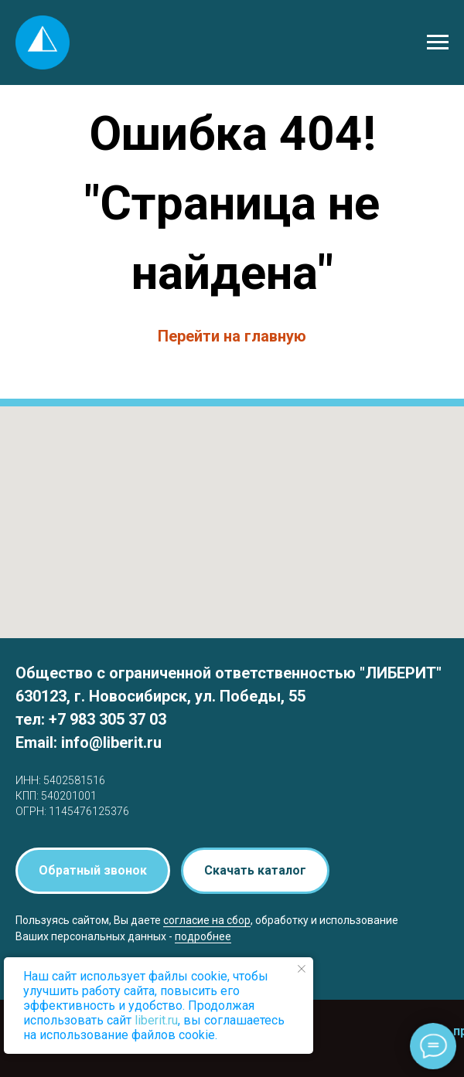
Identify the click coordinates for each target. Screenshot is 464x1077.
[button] (92, 871)
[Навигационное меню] (438, 42)
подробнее (203, 936)
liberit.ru (156, 1020)
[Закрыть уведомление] (301, 969)
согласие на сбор (207, 920)
